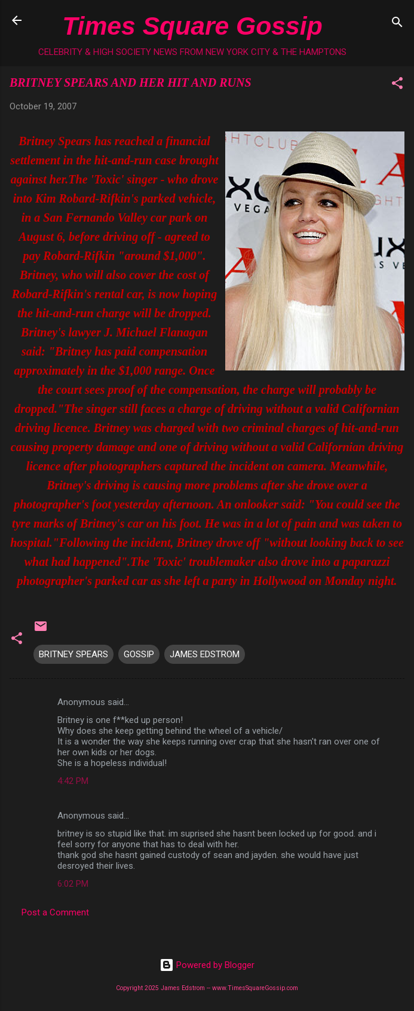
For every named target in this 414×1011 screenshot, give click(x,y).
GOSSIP (139, 654)
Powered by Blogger (207, 965)
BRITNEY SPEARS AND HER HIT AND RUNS (131, 82)
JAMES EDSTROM (205, 654)
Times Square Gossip (192, 25)
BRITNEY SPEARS (73, 654)
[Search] (397, 24)
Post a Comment (55, 912)
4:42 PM (72, 781)
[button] (397, 85)
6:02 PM (72, 883)
